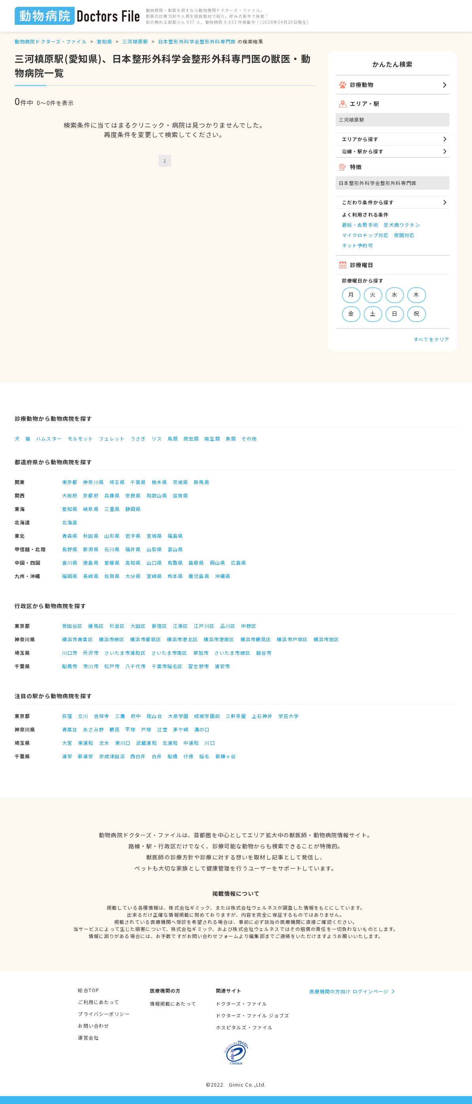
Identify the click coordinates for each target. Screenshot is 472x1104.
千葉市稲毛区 (167, 666)
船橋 (173, 756)
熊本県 (175, 576)
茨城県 (180, 482)
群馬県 (201, 482)
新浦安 (85, 756)
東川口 (122, 742)
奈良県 (133, 495)
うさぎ (138, 438)
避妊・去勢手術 (360, 224)
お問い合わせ (93, 1025)
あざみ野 (93, 729)
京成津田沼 (112, 756)
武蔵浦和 (146, 742)
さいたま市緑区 (232, 652)
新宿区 (159, 625)
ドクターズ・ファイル (241, 1003)
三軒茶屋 (236, 715)
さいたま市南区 (169, 652)
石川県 (112, 549)
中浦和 (191, 742)
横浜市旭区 (326, 639)
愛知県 (104, 41)
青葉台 (69, 729)
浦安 (67, 756)
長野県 (69, 549)
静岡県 (133, 508)
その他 (249, 438)
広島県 (238, 562)
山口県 (154, 562)
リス (156, 438)
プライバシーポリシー (104, 1013)
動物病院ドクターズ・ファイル (51, 41)
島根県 (196, 562)
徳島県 (90, 562)
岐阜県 (90, 508)
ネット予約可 (357, 245)
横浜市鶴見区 (256, 639)
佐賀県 (112, 576)
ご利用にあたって (98, 1001)
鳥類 (173, 438)
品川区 (228, 625)
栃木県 (159, 482)
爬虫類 (191, 438)
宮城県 (154, 535)
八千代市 (135, 666)
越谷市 (264, 652)
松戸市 (112, 666)
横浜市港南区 (219, 639)
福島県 (175, 535)
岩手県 (133, 535)
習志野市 (198, 666)
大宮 (67, 742)
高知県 (133, 562)
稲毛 (204, 756)
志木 (104, 742)
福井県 (133, 549)
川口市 (69, 652)
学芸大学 (288, 715)
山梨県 (154, 549)
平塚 (130, 729)
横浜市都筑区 (145, 639)
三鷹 (120, 715)
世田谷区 (72, 625)
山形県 (112, 535)
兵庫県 (112, 495)
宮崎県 (154, 576)
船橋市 (69, 666)
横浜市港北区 (182, 639)
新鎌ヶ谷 (225, 756)
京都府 (90, 495)
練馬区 (96, 625)
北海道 (69, 522)
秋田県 (90, 535)
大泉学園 (178, 715)
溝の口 (202, 729)
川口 (209, 742)
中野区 (249, 625)
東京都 (69, 482)
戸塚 (146, 729)
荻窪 (67, 715)
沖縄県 (222, 576)
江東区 (180, 625)
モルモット (81, 438)
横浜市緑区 (112, 639)
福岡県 (69, 576)
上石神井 (262, 715)
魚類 (231, 438)
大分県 (133, 576)
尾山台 (154, 715)
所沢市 (90, 652)
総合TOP (88, 990)
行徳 (188, 756)
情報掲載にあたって (173, 1003)
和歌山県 (157, 495)
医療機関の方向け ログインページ (349, 991)
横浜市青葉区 (77, 639)
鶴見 (115, 729)
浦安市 (222, 666)
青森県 (69, 535)
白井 (157, 756)
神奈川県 (93, 482)
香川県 (69, 562)
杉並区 (117, 625)
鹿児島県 (199, 576)
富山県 (175, 549)
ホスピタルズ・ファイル (244, 1027)
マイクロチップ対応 (365, 235)
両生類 (212, 438)
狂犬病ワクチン (402, 224)
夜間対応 (404, 235)
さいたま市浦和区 (125, 652)
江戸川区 (204, 625)
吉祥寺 (102, 715)
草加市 (201, 652)
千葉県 (138, 482)
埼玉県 (117, 482)
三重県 (112, 508)
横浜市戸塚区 (292, 639)
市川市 (90, 666)
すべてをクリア (431, 339)
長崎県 (90, 576)
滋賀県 (180, 495)
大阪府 (69, 495)
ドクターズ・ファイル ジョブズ (253, 1015)
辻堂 (162, 729)
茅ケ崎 (181, 729)
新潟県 (90, 549)
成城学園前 (207, 715)
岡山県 (217, 562)
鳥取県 (175, 562)
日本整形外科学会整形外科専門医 (197, 41)
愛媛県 (112, 562)
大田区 (138, 625)
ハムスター (49, 438)
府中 (136, 715)
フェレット (112, 438)
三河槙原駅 (135, 41)
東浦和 (85, 742)
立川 (83, 715)
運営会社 (88, 1037)
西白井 (138, 756)
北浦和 (170, 742)
